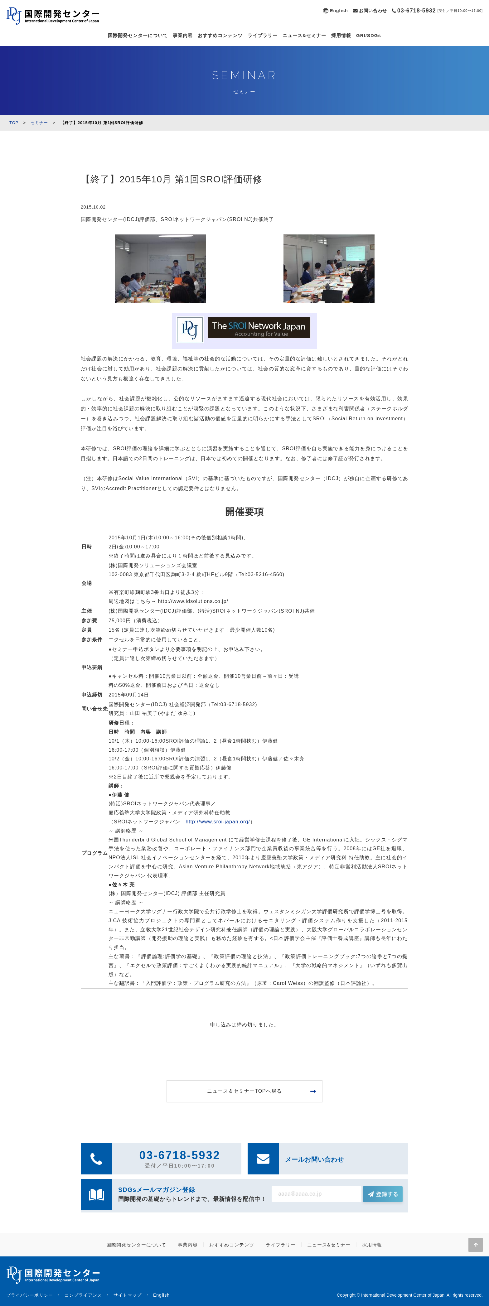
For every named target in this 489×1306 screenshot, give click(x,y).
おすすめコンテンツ (220, 35)
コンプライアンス (83, 1295)
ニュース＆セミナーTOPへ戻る (244, 1091)
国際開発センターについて (138, 35)
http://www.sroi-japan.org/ (218, 821)
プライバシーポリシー (29, 1295)
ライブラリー (263, 35)
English (339, 10)
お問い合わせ (373, 10)
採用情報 (341, 35)
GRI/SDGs (368, 35)
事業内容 (183, 35)
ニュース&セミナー (304, 35)
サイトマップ (128, 1295)
